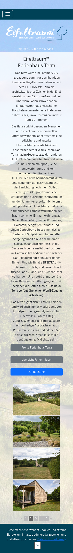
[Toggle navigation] (7, 14)
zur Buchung (36, 372)
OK (38, 545)
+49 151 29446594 (43, 49)
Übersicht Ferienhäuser (36, 360)
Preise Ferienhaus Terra (36, 347)
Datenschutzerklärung (51, 539)
